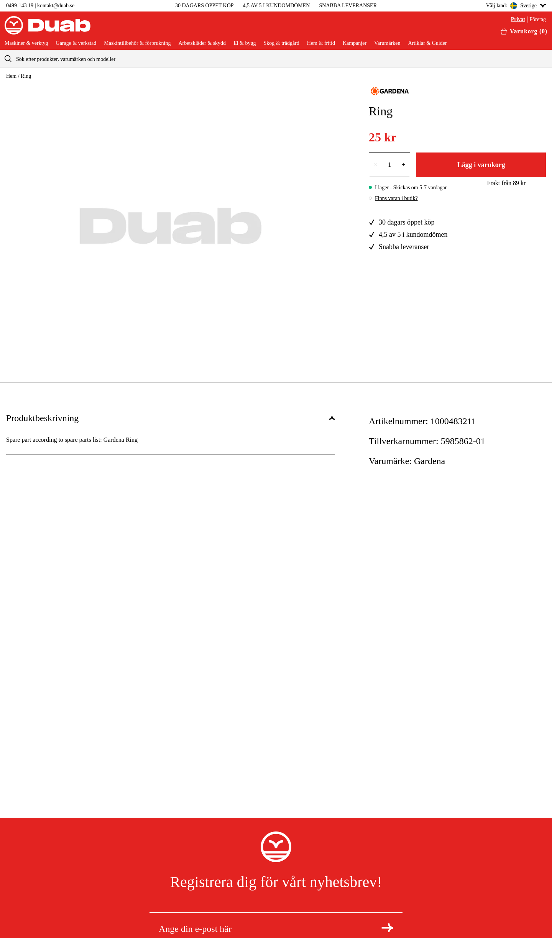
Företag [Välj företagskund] (537, 19)
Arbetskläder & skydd (202, 43)
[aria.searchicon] (8, 58)
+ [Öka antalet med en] (403, 165)
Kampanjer (354, 43)
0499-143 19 (19, 5)
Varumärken (387, 43)
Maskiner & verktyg (26, 43)
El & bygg (244, 43)
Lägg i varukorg (481, 165)
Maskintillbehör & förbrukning (137, 43)
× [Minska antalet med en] (376, 165)
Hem (11, 76)
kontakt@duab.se (55, 5)
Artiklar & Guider (427, 43)
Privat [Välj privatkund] (518, 19)
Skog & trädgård (281, 43)
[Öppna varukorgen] (524, 31)
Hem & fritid (321, 43)
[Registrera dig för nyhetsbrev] (387, 927)
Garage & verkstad (76, 43)
